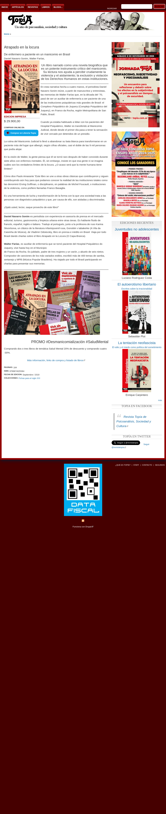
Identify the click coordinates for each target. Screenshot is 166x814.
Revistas (33, 7)
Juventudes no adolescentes (137, 229)
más (160, 400)
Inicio (5, 7)
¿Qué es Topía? (122, 465)
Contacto (147, 465)
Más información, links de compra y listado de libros (56, 360)
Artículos (18, 7)
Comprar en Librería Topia (23, 133)
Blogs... (58, 7)
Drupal (89, 526)
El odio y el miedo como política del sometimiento (136, 347)
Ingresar (112, 8)
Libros (46, 7)
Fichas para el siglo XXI (29, 378)
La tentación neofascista (137, 343)
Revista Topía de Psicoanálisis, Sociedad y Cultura (133, 421)
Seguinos (160, 465)
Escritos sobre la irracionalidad (136, 288)
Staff (136, 465)
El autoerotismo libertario (137, 284)
